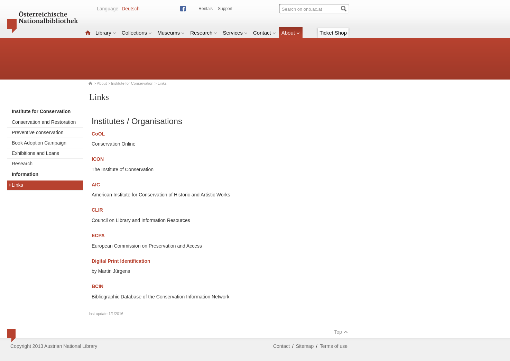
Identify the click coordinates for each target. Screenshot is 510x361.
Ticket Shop (333, 33)
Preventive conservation (37, 132)
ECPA (98, 235)
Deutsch (130, 8)
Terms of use (333, 346)
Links (15, 185)
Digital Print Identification (121, 261)
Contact (264, 33)
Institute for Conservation (132, 83)
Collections (137, 33)
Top (341, 332)
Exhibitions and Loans (35, 153)
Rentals (205, 8)
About (290, 33)
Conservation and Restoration (44, 122)
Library (105, 33)
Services (235, 33)
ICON (98, 159)
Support (225, 8)
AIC (96, 184)
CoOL (98, 134)
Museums (171, 33)
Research (203, 33)
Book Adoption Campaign (39, 143)
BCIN (97, 286)
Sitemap (305, 346)
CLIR (97, 210)
